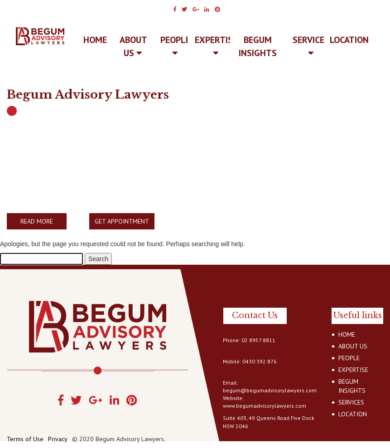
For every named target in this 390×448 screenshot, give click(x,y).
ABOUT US (133, 46)
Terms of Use (25, 439)
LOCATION (349, 40)
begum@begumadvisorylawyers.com (270, 390)
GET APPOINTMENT (122, 221)
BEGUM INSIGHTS (258, 46)
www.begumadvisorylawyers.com (264, 405)
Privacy (57, 439)
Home (95, 40)
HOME (346, 334)
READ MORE (36, 221)
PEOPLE (175, 45)
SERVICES (311, 45)
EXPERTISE (216, 45)
